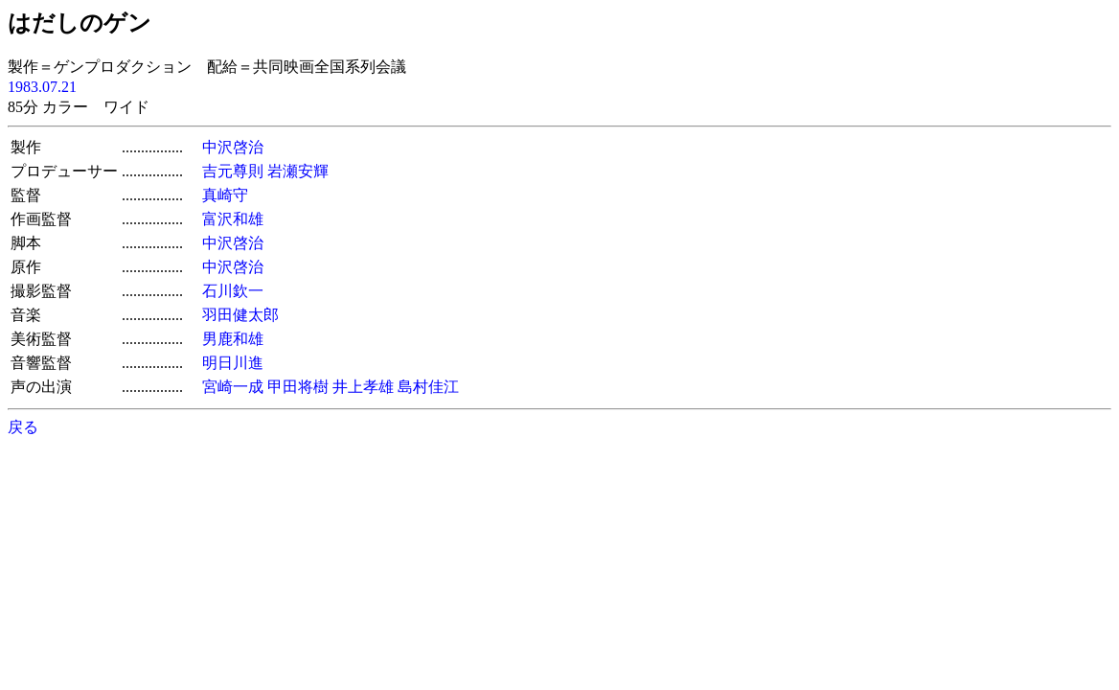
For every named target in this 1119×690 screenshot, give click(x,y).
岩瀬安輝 (298, 171)
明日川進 (232, 363)
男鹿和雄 (232, 339)
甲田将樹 (298, 387)
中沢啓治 (232, 147)
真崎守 (225, 195)
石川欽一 (232, 291)
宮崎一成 (232, 387)
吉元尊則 (232, 171)
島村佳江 (428, 387)
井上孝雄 (363, 387)
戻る (23, 427)
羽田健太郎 (240, 315)
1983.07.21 (42, 87)
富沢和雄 (232, 219)
